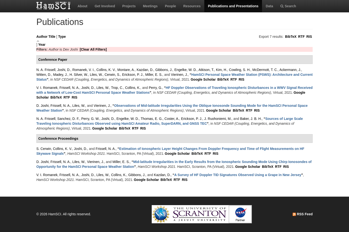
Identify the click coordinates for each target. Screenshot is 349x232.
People (170, 6)
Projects (128, 6)
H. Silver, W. (79, 75)
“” (238, 175)
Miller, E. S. (153, 75)
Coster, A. (172, 119)
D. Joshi (42, 106)
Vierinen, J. (179, 75)
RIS (309, 37)
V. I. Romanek (46, 88)
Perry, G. (155, 88)
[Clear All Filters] (93, 49)
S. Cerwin (43, 149)
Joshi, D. (63, 70)
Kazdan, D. (145, 70)
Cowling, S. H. (240, 70)
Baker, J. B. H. (251, 119)
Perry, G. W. (90, 119)
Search (288, 6)
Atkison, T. (206, 70)
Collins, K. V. (106, 70)
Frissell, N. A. (69, 88)
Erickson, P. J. (132, 75)
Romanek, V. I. (83, 70)
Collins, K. (132, 88)
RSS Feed (303, 214)
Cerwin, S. (112, 75)
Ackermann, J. (290, 70)
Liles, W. (96, 75)
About (82, 6)
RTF (301, 37)
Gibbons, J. (164, 70)
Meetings (150, 6)
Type (62, 37)
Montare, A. (126, 70)
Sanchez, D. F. (68, 119)
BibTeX (290, 37)
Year (42, 44)
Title (52, 37)
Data (269, 6)
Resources (192, 6)
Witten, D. (43, 75)
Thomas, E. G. (152, 119)
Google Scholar (203, 79)
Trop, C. (117, 88)
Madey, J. (60, 75)
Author (42, 37)
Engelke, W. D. (185, 70)
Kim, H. (221, 70)
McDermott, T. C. (265, 70)
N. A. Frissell (46, 70)
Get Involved (105, 6)
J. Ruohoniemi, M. (218, 119)
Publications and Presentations (233, 6)
